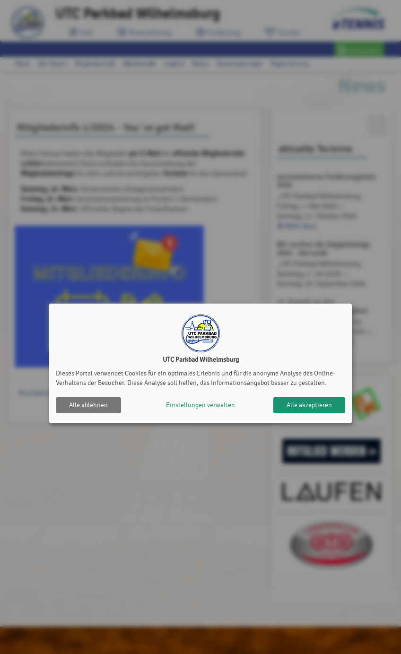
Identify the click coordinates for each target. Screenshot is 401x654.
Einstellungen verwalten (200, 405)
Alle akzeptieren (309, 405)
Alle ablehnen (88, 405)
